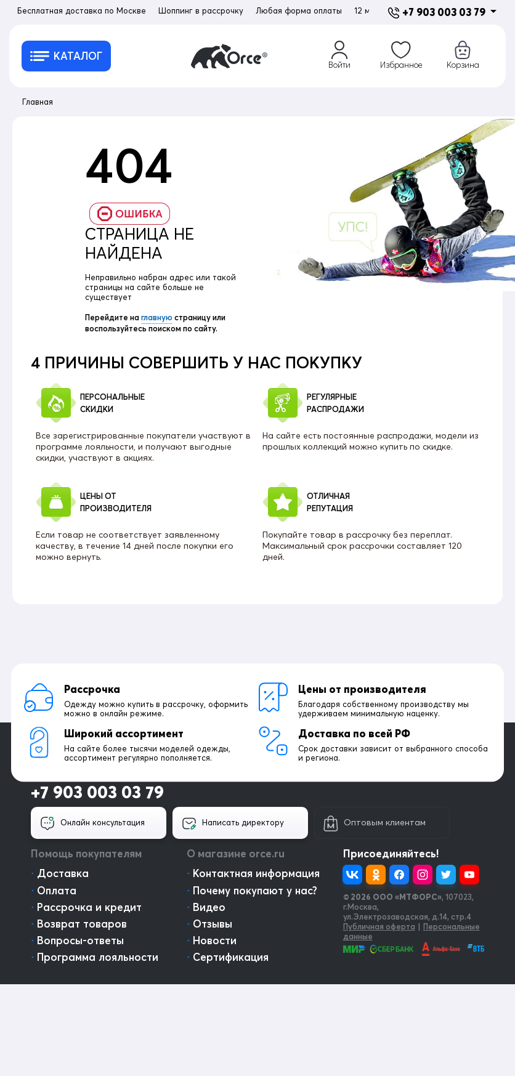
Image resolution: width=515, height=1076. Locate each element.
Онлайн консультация (92, 823)
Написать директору (233, 823)
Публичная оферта (379, 926)
